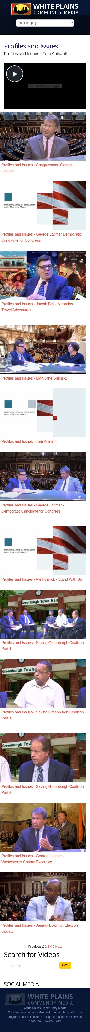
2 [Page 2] (46, 946)
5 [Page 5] (53, 946)
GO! (65, 965)
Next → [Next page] (60, 946)
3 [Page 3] (48, 946)
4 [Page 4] (51, 946)
